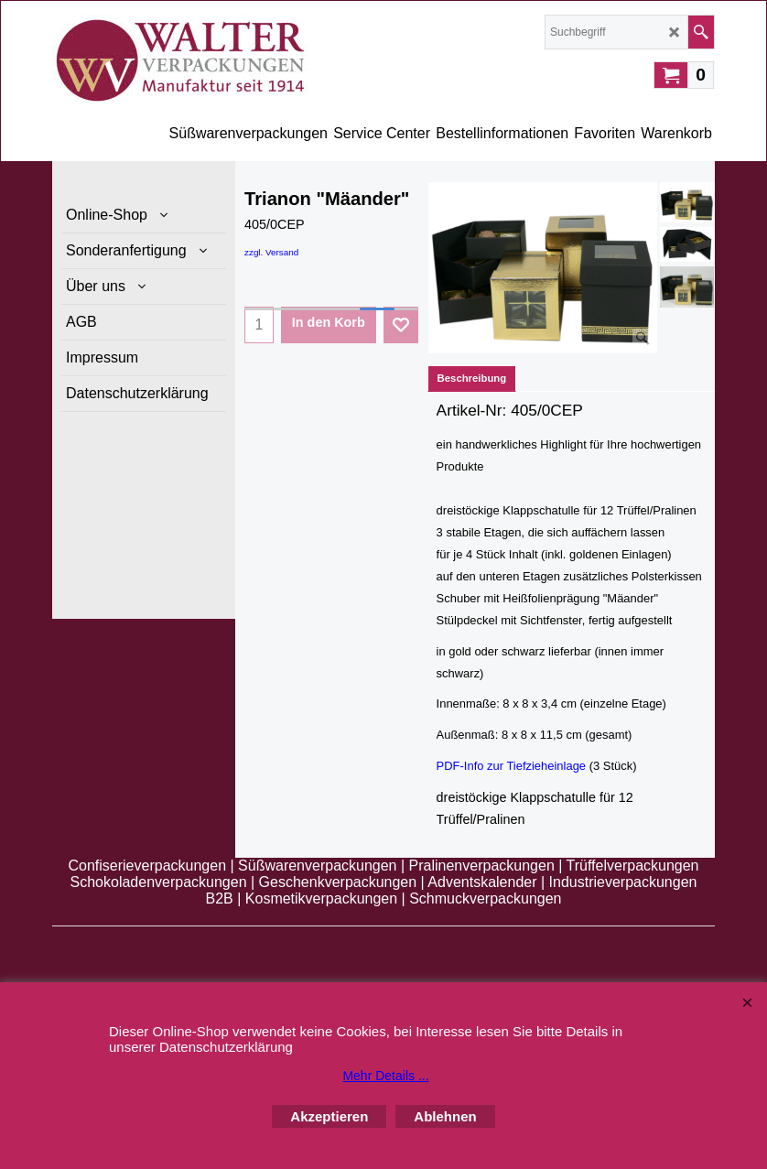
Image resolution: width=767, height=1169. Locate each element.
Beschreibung (472, 378)
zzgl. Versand (271, 252)
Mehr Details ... (385, 1075)
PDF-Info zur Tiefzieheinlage (511, 766)
